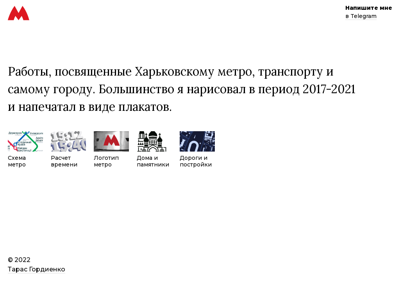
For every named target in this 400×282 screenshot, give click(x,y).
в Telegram (361, 16)
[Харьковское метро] (18, 18)
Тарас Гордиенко (36, 269)
